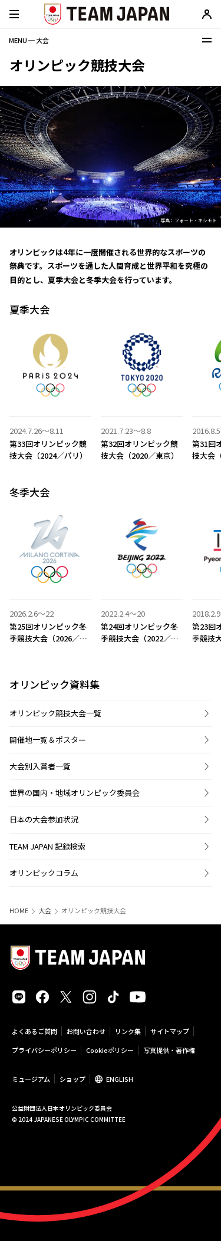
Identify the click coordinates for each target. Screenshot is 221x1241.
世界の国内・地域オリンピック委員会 (74, 792)
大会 (44, 910)
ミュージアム (31, 1079)
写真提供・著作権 (169, 1050)
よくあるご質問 (34, 1031)
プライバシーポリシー (44, 1050)
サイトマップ (169, 1031)
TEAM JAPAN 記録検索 (47, 846)
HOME (18, 910)
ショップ (72, 1079)
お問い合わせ (86, 1031)
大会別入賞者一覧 (40, 766)
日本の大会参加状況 (43, 819)
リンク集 (128, 1031)
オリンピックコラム (43, 872)
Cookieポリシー (110, 1050)
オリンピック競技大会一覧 (55, 713)
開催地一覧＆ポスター (47, 739)
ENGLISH (119, 1079)
